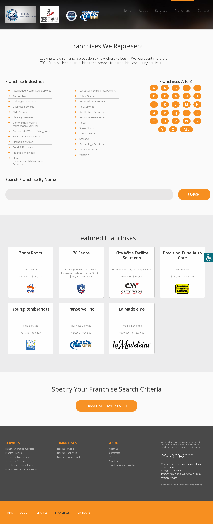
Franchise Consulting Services (19, 448)
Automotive (20, 96)
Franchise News (116, 461)
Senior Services (88, 128)
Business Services (23, 106)
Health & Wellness (24, 152)
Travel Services (88, 149)
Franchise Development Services (21, 469)
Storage (84, 138)
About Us (113, 448)
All (186, 129)
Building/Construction (25, 101)
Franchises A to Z (65, 448)
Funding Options (13, 452)
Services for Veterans (15, 461)
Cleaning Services (23, 117)
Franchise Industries (67, 452)
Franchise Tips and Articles (122, 465)
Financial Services (23, 142)
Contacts (83, 512)
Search (193, 194)
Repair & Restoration (92, 117)
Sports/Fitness (88, 133)
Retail (82, 122)
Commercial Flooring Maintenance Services (26, 124)
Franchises (182, 10)
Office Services (88, 96)
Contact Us (114, 452)
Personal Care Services (93, 101)
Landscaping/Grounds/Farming (97, 90)
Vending (84, 154)
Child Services (21, 112)
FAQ (111, 457)
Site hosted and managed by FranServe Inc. (181, 484)
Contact (203, 10)
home (9, 512)
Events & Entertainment (27, 136)
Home (127, 10)
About (143, 10)
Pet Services (86, 106)
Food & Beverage (23, 147)
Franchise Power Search (106, 416)
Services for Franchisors (17, 457)
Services (161, 10)
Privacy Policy (168, 477)
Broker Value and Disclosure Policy (181, 473)
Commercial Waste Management (32, 131)
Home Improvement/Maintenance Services (29, 161)
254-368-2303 (177, 456)
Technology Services (91, 144)
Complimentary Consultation (19, 465)
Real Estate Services (91, 112)
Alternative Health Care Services (32, 90)
